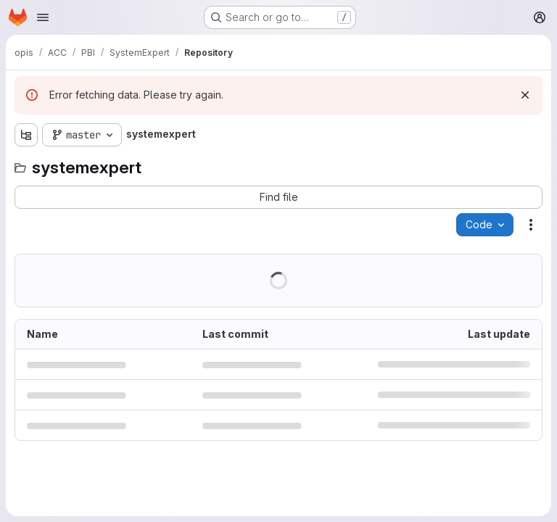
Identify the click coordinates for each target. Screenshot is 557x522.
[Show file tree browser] (26, 134)
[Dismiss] (525, 95)
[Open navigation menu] (42, 17)
